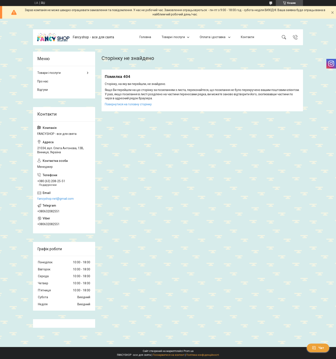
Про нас (42, 81)
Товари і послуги (173, 37)
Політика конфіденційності (202, 354)
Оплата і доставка (213, 37)
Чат (318, 348)
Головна (145, 37)
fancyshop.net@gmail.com (55, 198)
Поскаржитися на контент (168, 354)
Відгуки (42, 89)
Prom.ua (189, 351)
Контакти (247, 37)
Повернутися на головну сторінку (128, 104)
